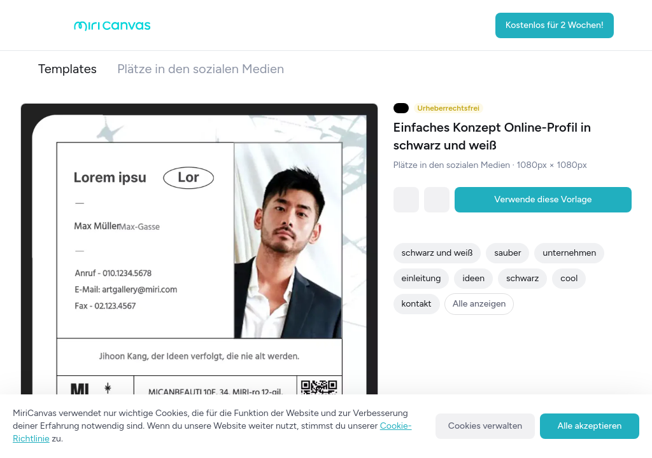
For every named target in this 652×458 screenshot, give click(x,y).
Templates (67, 68)
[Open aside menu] (53, 25)
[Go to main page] (112, 28)
